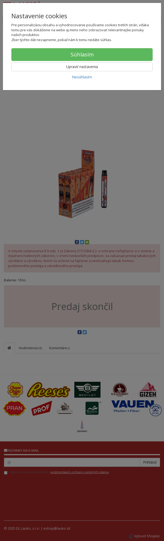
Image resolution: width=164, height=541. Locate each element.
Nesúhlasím (82, 76)
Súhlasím (82, 54)
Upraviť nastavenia (82, 66)
